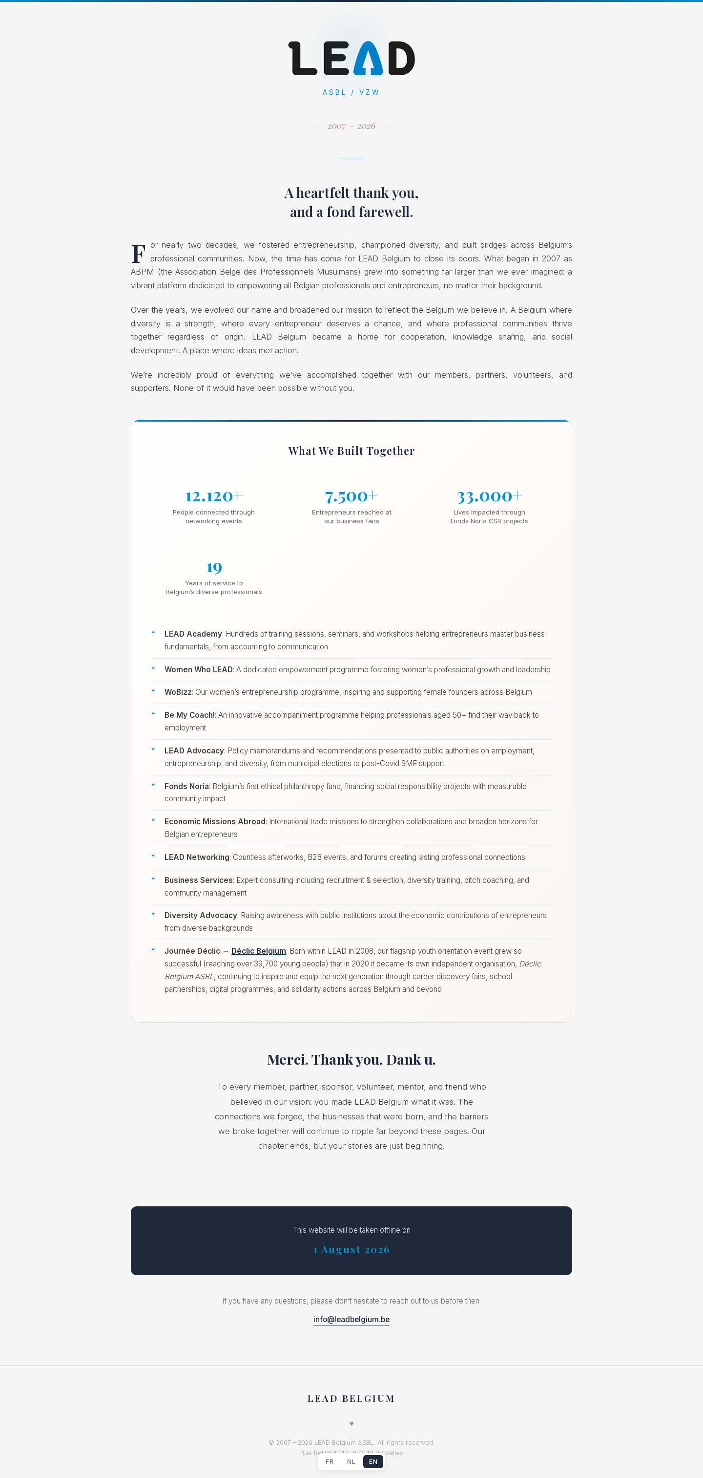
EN (373, 1461)
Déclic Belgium (258, 951)
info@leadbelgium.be (351, 1319)
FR (329, 1461)
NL (351, 1461)
